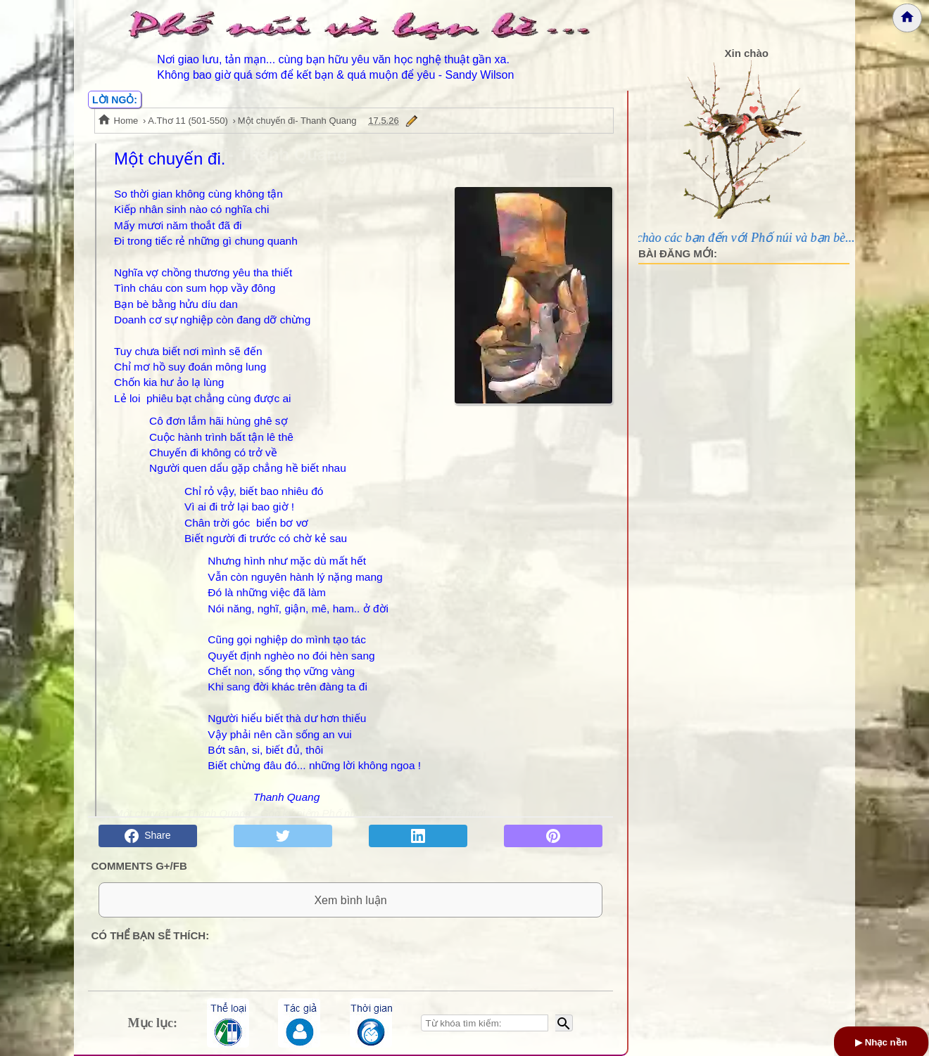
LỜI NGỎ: (114, 99)
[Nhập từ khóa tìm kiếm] (484, 1023)
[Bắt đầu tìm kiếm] (564, 1023)
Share (147, 836)
